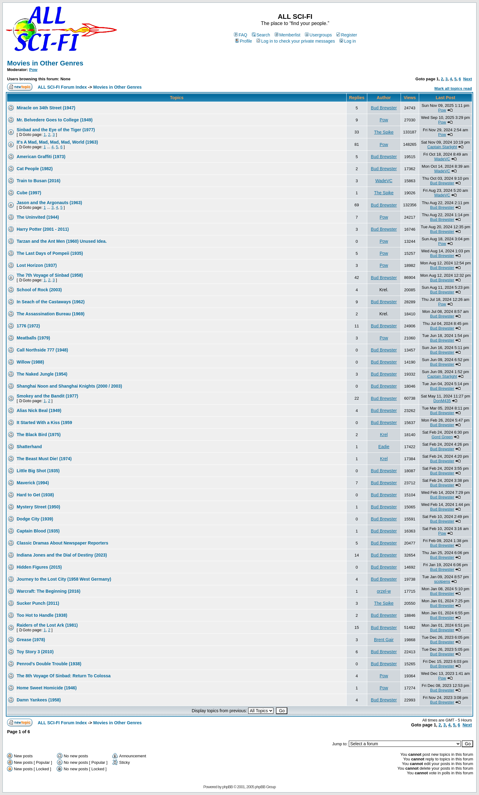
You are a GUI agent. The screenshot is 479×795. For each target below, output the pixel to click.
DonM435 (442, 400)
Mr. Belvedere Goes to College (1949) (55, 119)
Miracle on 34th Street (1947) (46, 107)
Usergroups (318, 34)
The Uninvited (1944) (38, 217)
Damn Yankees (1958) (39, 699)
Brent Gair (384, 639)
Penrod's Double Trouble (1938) (49, 663)
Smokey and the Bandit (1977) (47, 395)
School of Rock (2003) (39, 289)
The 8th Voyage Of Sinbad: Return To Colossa (63, 675)
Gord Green (442, 437)
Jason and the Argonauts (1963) (49, 202)
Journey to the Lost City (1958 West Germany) (64, 579)
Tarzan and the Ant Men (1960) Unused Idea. (62, 241)
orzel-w (384, 591)
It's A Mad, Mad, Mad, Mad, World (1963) (57, 142)
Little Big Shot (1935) (38, 470)
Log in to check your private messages (295, 41)
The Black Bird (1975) (38, 434)
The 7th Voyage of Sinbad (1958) (50, 275)
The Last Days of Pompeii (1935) (50, 253)
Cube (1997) (29, 192)
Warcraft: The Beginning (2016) (48, 591)
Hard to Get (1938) (35, 494)
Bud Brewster (384, 107)
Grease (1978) (31, 639)
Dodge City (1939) (35, 518)
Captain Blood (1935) (38, 530)
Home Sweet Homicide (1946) (47, 687)
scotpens (442, 581)
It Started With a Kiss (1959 (44, 422)
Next (467, 79)
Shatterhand (29, 446)
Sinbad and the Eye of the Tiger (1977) (56, 129)
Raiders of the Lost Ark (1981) (47, 625)
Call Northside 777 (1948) (42, 349)
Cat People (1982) (35, 168)
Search (261, 34)
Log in (347, 41)
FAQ (240, 34)
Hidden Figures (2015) (39, 567)
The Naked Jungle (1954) (42, 374)
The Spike (384, 132)
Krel (384, 434)
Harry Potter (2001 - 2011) (43, 229)
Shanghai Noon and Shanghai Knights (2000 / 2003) (69, 386)
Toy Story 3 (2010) (35, 651)
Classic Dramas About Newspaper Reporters (62, 543)
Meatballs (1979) (33, 337)
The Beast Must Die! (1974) (44, 458)
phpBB (227, 786)
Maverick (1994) (33, 482)
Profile (243, 41)
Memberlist (287, 34)
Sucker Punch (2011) (38, 603)
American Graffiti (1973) (41, 156)
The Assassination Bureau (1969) (51, 313)
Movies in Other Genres (45, 63)
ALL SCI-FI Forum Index (62, 87)
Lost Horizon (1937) (37, 265)
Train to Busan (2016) (38, 180)
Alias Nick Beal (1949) (39, 410)
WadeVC (442, 159)
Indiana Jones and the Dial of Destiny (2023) (62, 555)
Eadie (383, 446)
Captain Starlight (442, 147)
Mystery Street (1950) (38, 506)
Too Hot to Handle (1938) (42, 615)
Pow (33, 69)
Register (346, 34)
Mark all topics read (453, 88)
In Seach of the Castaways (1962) (51, 301)
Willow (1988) (30, 362)
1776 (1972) (28, 325)
